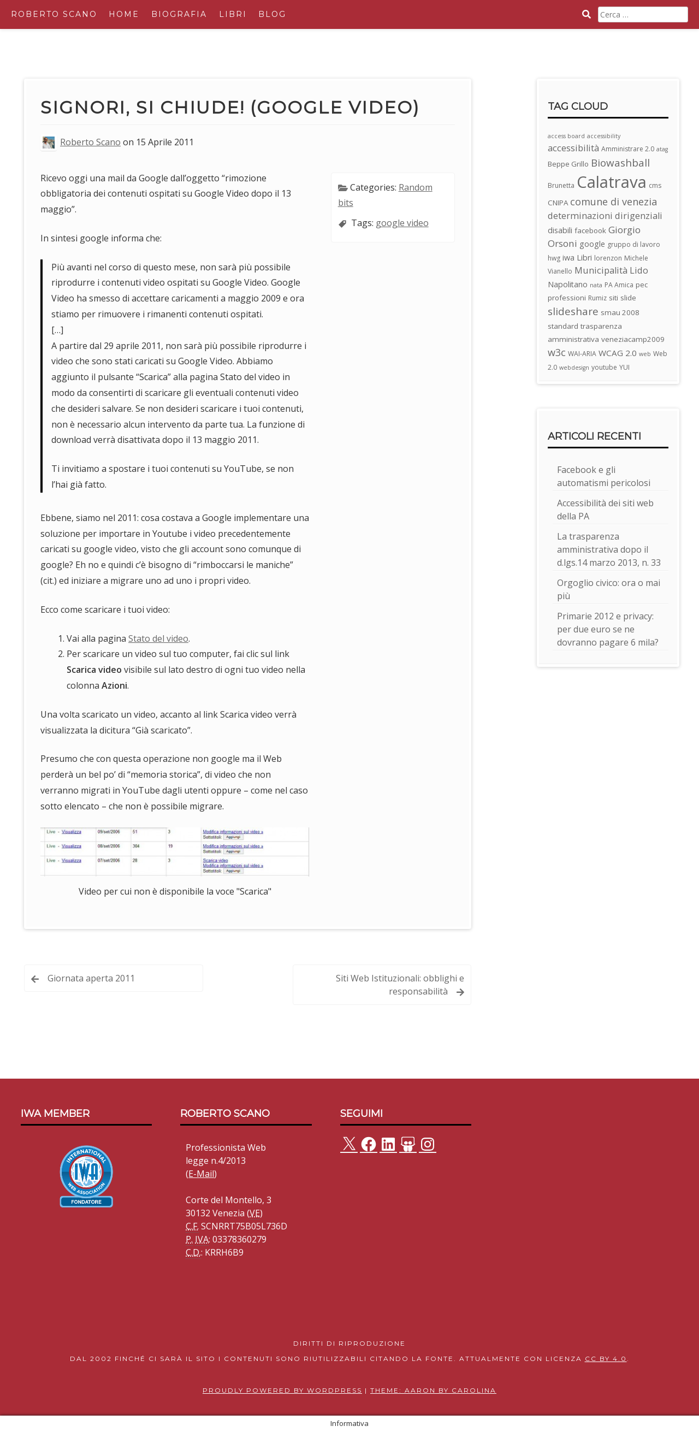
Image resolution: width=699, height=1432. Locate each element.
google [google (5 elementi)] (592, 244)
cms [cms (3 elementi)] (655, 185)
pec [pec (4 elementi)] (642, 284)
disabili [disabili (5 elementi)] (560, 230)
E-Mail (201, 1174)
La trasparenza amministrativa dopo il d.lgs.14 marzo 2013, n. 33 (609, 549)
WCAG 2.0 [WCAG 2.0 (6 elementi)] (618, 352)
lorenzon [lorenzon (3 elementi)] (608, 258)
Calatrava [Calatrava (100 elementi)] (612, 182)
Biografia (179, 14)
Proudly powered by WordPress (282, 1390)
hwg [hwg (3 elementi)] (554, 258)
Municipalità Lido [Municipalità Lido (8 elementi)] (611, 270)
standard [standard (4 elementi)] (563, 326)
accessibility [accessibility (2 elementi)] (603, 136)
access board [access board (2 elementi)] (566, 136)
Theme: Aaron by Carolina (433, 1390)
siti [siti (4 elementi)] (613, 298)
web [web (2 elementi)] (645, 354)
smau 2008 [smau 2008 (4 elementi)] (620, 312)
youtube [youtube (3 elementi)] (604, 367)
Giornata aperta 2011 (91, 978)
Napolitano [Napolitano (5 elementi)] (568, 284)
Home (124, 14)
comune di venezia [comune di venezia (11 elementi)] (613, 201)
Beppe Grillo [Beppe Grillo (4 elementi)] (568, 164)
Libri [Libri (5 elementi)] (584, 257)
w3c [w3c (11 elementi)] (557, 352)
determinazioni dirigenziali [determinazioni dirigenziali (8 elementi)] (605, 215)
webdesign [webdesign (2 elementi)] (574, 367)
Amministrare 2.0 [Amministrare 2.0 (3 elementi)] (627, 148)
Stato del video (158, 638)
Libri (233, 14)
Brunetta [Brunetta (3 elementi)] (561, 185)
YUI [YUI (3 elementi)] (624, 367)
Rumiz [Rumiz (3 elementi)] (597, 298)
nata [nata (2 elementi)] (596, 285)
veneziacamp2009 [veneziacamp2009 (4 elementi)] (633, 339)
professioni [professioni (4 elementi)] (567, 298)
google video (402, 223)
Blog (272, 14)
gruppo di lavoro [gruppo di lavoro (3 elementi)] (633, 244)
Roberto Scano (54, 14)
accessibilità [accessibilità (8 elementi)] (573, 147)
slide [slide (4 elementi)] (628, 298)
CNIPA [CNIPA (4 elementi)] (558, 203)
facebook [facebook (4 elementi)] (590, 230)
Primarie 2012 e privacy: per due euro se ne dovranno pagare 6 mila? (608, 629)
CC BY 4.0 (606, 1358)
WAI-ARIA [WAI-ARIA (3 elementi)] (582, 353)
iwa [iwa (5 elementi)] (568, 257)
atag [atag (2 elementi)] (662, 149)
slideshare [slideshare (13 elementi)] (573, 311)
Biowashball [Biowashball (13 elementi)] (620, 163)
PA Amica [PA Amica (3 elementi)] (619, 284)
